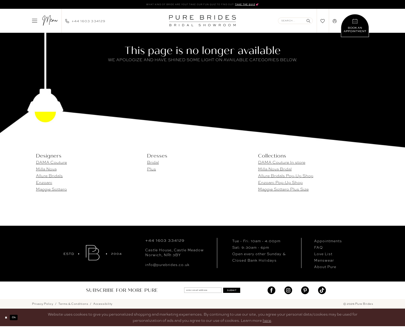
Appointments (328, 242)
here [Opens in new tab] (267, 322)
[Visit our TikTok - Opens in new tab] (322, 292)
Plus (151, 170)
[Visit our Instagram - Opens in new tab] (288, 292)
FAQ (318, 249)
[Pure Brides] (92, 254)
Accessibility (103, 305)
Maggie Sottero (51, 190)
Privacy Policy (42, 305)
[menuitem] (44, 22)
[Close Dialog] (7, 319)
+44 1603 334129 (164, 242)
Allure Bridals (49, 177)
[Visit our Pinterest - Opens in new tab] (305, 292)
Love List (323, 255)
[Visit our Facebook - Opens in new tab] (271, 292)
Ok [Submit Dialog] (19, 319)
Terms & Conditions (73, 305)
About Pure (325, 268)
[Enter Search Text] (295, 22)
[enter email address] (198, 292)
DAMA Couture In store (281, 164)
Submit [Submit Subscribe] (242, 292)
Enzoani (44, 184)
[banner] (202, 22)
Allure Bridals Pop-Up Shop (285, 177)
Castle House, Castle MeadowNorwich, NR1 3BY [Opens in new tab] (174, 254)
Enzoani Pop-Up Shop (280, 184)
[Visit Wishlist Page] (323, 22)
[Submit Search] (308, 22)
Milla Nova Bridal (275, 170)
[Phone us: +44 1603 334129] (85, 22)
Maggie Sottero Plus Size (283, 190)
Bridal (153, 164)
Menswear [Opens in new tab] (324, 262)
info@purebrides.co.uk (167, 266)
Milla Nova (46, 170)
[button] (44, 22)
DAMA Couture (51, 164)
